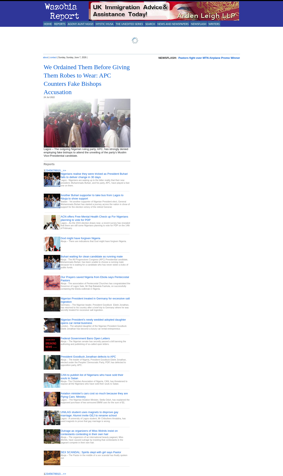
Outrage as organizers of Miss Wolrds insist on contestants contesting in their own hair (89, 432)
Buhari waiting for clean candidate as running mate (92, 256)
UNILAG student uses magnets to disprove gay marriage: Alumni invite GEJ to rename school (89, 414)
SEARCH (150, 24)
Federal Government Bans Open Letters (85, 338)
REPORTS (59, 24)
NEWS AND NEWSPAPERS (172, 24)
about (45, 57)
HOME (48, 24)
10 (59, 170)
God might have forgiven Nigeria (80, 238)
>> (64, 170)
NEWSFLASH (198, 24)
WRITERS (214, 24)
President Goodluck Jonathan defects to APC (88, 356)
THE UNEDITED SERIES (129, 24)
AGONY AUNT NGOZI (81, 24)
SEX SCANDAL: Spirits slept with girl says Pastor (91, 452)
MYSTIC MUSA (104, 24)
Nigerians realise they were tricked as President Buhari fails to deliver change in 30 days (94, 175)
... (62, 170)
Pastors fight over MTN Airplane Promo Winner (209, 57)
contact (53, 57)
